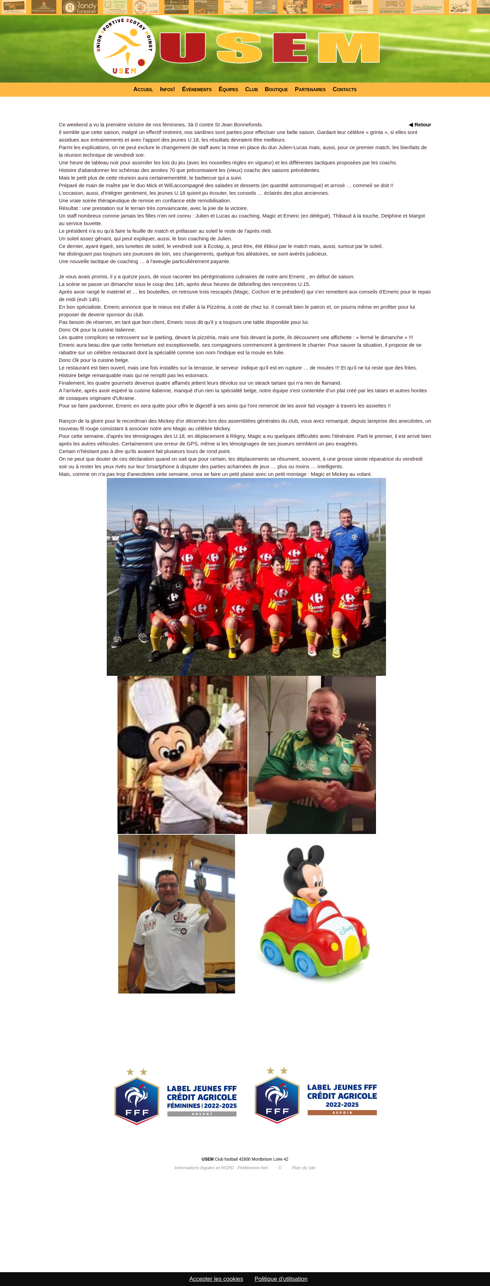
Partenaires (310, 89)
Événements (197, 89)
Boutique (276, 89)
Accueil (143, 89)
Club (251, 89)
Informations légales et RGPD (204, 1167)
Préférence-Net (252, 1167)
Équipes (228, 89)
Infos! (167, 89)
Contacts (345, 89)
